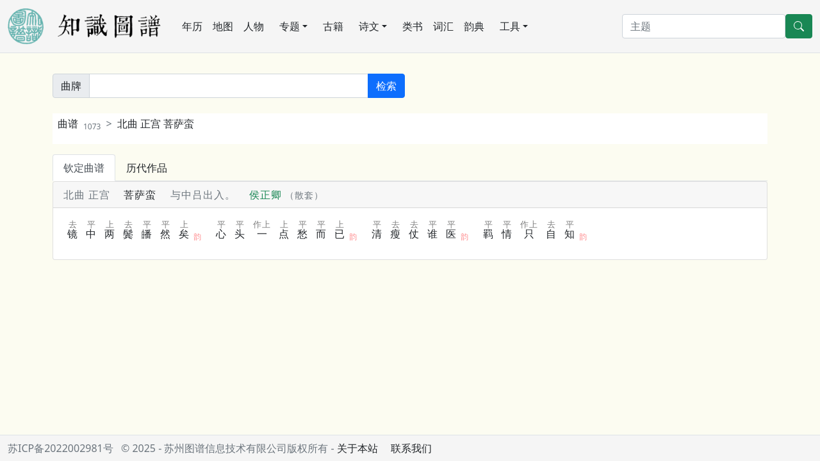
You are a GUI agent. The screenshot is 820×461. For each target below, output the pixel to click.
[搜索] (703, 26)
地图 (223, 26)
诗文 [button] (369, 26)
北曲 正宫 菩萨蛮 (155, 124)
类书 (412, 26)
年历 (192, 26)
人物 (253, 26)
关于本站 (357, 448)
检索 (386, 86)
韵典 (474, 26)
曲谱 (79, 124)
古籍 (333, 26)
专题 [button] (289, 26)
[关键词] (228, 86)
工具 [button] (510, 26)
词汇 (443, 26)
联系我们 (411, 448)
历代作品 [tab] (146, 168)
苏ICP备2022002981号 (60, 448)
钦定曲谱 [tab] (83, 168)
